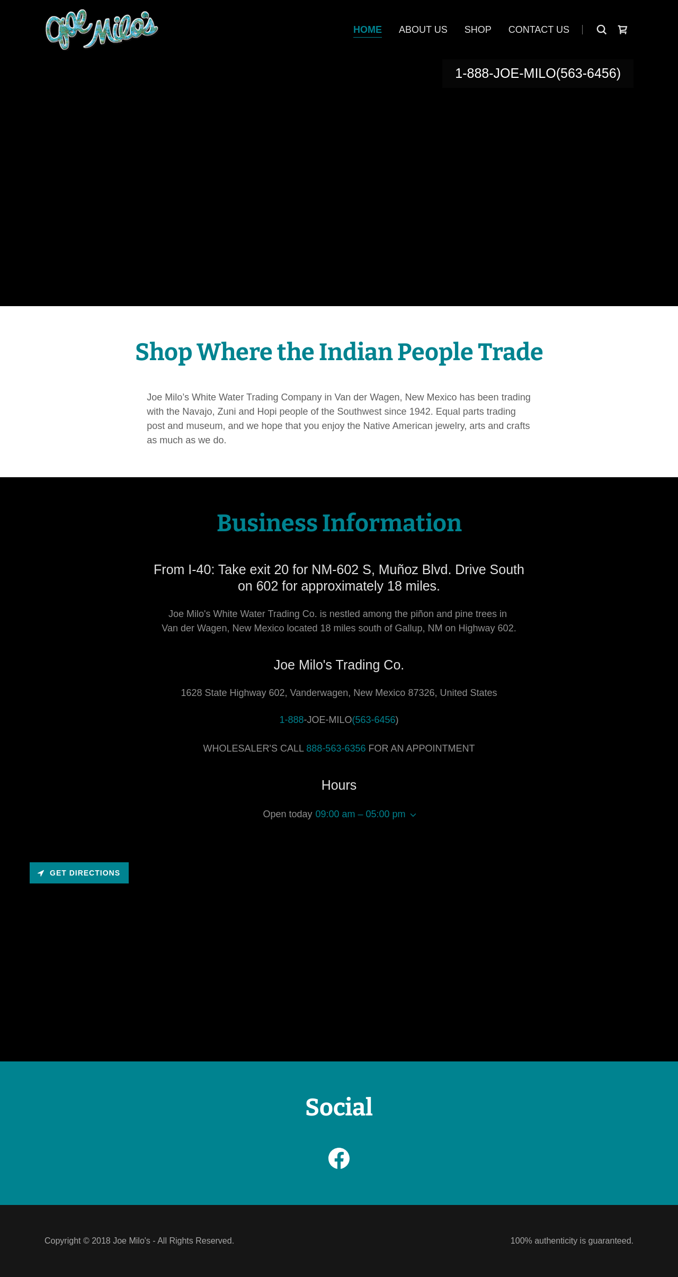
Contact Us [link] (538, 29)
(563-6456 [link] (586, 73)
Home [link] (367, 29)
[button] (411, 815)
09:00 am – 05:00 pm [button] (360, 814)
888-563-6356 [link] (335, 748)
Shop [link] (478, 29)
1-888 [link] (472, 73)
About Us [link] (423, 29)
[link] (101, 29)
